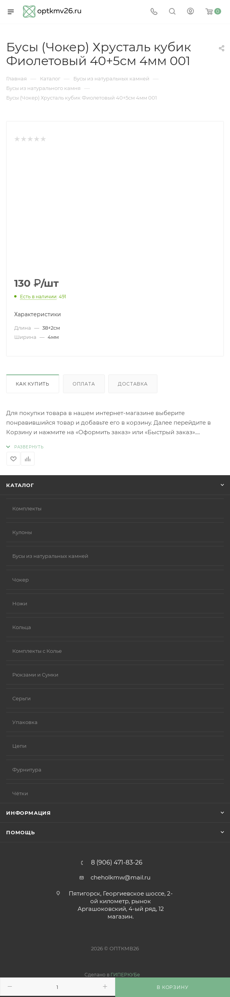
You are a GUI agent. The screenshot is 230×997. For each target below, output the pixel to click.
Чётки (20, 793)
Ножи (19, 603)
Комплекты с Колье (37, 651)
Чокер (20, 580)
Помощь (20, 832)
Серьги (21, 698)
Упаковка (25, 722)
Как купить (33, 384)
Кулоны (22, 532)
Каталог (20, 485)
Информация (28, 813)
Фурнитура (26, 770)
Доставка (132, 384)
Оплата (84, 384)
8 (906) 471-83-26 (116, 863)
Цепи (19, 746)
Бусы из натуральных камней (50, 556)
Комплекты (26, 508)
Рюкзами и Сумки (35, 675)
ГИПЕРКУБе (125, 974)
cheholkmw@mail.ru (121, 877)
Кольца (21, 627)
